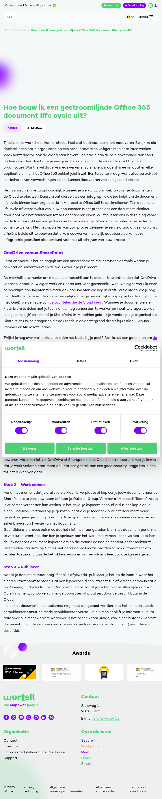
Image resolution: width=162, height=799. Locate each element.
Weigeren (29, 448)
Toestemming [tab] (28, 361)
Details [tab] (81, 361)
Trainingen (111, 5)
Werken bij (136, 5)
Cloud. (86, 758)
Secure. (87, 740)
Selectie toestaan (81, 448)
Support (10, 758)
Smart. (86, 763)
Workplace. (90, 746)
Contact (11, 740)
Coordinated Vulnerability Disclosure (34, 752)
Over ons (11, 746)
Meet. (85, 752)
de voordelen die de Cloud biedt (76, 302)
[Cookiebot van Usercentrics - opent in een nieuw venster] (137, 348)
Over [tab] (134, 361)
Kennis (12, 128)
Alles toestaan (132, 448)
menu (146, 17)
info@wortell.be (106, 718)
